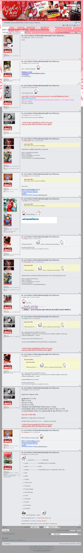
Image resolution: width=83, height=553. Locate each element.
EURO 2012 (37, 22)
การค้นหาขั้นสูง (76, 6)
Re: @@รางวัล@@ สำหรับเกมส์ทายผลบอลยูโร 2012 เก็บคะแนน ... (43, 36)
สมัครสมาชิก (71, 25)
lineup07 (26, 238)
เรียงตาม (45, 527)
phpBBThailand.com (48, 550)
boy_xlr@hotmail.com (26, 76)
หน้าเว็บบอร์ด (7, 22)
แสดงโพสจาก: (31, 527)
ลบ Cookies (65, 543)
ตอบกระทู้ (6, 32)
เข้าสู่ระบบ (78, 25)
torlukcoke (26, 175)
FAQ (65, 25)
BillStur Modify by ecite (40, 548)
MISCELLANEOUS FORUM (17, 22)
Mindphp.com (40, 550)
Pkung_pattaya (27, 140)
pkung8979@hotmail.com (39, 158)
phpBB (35, 546)
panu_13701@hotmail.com (41, 195)
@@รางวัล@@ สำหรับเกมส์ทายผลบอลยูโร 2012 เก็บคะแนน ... (26, 30)
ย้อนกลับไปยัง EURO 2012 (8, 533)
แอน (25, 297)
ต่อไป (79, 527)
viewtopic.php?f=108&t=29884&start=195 (32, 338)
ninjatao (26, 200)
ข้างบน (79, 58)
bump (25, 63)
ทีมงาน (61, 543)
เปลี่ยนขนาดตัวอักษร (79, 22)
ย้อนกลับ (5, 527)
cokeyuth (26, 115)
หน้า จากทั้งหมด (65, 32)
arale (25, 454)
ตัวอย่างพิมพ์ (76, 22)
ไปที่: (49, 534)
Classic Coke (27, 37)
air (24, 87)
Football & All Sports (29, 22)
